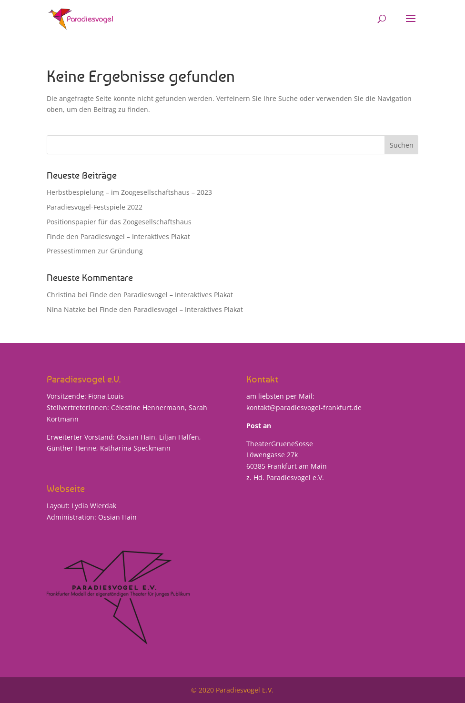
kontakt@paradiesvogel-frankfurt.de (304, 407)
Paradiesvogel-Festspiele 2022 (94, 206)
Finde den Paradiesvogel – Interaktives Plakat (118, 236)
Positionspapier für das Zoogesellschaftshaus (119, 221)
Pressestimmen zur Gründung (95, 250)
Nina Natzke (66, 309)
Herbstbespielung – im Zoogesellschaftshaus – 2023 (129, 192)
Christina (61, 294)
